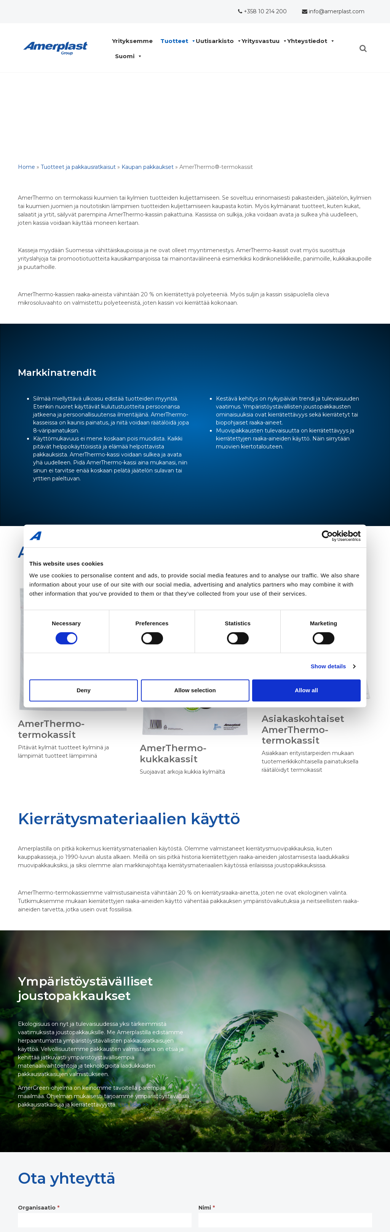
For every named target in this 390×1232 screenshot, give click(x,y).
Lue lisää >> (133, 1104)
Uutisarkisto (217, 41)
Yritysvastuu (262, 41)
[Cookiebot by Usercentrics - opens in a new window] (327, 536)
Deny (84, 690)
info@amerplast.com (333, 11)
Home (26, 167)
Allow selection (195, 690)
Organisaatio (38, 1207)
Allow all (306, 690)
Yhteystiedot (309, 41)
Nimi (206, 1207)
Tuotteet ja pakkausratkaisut (78, 167)
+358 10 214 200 (262, 11)
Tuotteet (176, 41)
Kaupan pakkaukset (147, 167)
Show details (328, 666)
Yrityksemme (134, 41)
